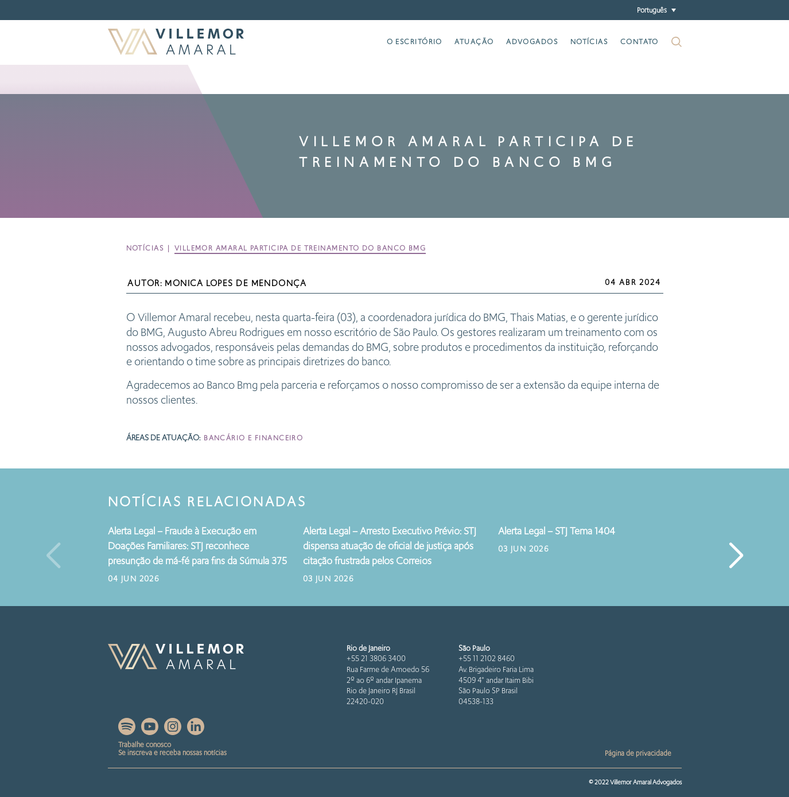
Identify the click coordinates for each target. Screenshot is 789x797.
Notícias (589, 41)
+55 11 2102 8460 (486, 658)
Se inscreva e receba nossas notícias (172, 752)
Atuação (473, 41)
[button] (656, 10)
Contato (639, 41)
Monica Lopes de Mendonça (235, 283)
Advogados (532, 41)
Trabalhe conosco (144, 744)
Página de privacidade (638, 753)
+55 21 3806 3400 (376, 658)
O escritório (414, 41)
